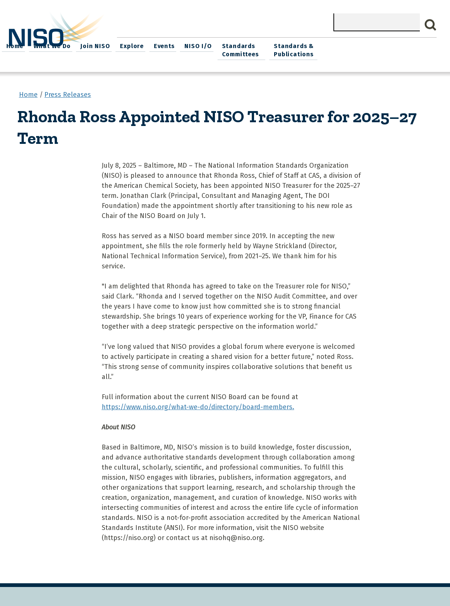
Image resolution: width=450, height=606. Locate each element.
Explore (242, 44)
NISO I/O (305, 44)
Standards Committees (346, 49)
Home (129, 44)
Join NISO (207, 44)
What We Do (165, 44)
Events (273, 44)
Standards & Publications (404, 49)
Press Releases (67, 93)
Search (431, 25)
